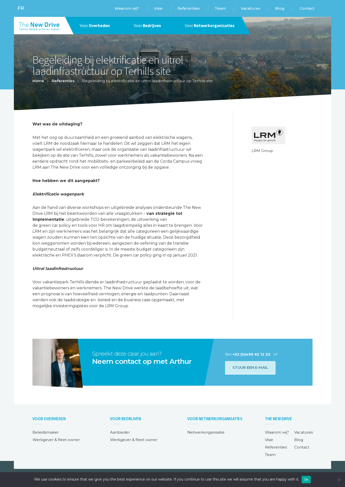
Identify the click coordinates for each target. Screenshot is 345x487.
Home (38, 80)
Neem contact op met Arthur (142, 361)
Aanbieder (120, 432)
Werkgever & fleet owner (56, 439)
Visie (269, 439)
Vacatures (303, 432)
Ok (306, 479)
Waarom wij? (277, 432)
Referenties (63, 80)
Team (270, 454)
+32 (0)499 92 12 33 (251, 354)
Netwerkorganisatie (206, 432)
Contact (301, 447)
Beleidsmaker (45, 432)
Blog (298, 439)
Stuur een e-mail (250, 367)
